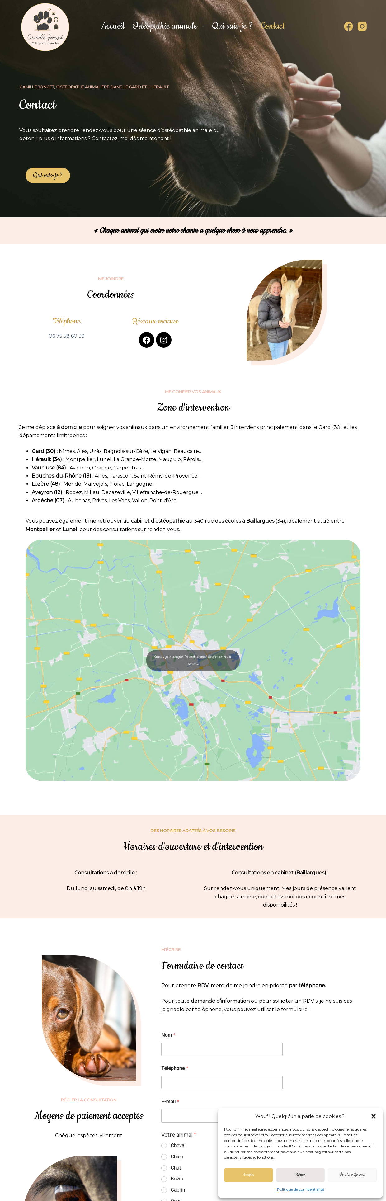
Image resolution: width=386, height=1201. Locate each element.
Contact (273, 26)
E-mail (170, 1101)
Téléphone (174, 1068)
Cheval (178, 1145)
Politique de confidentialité (300, 1189)
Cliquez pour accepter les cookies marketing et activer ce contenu (193, 660)
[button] (373, 1116)
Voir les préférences (352, 1174)
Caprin (178, 1190)
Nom (168, 1035)
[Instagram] (362, 26)
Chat (176, 1168)
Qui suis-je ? (232, 26)
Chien (177, 1157)
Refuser (300, 1174)
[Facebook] (348, 26)
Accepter (248, 1174)
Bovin (177, 1179)
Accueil (113, 26)
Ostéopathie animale (169, 26)
